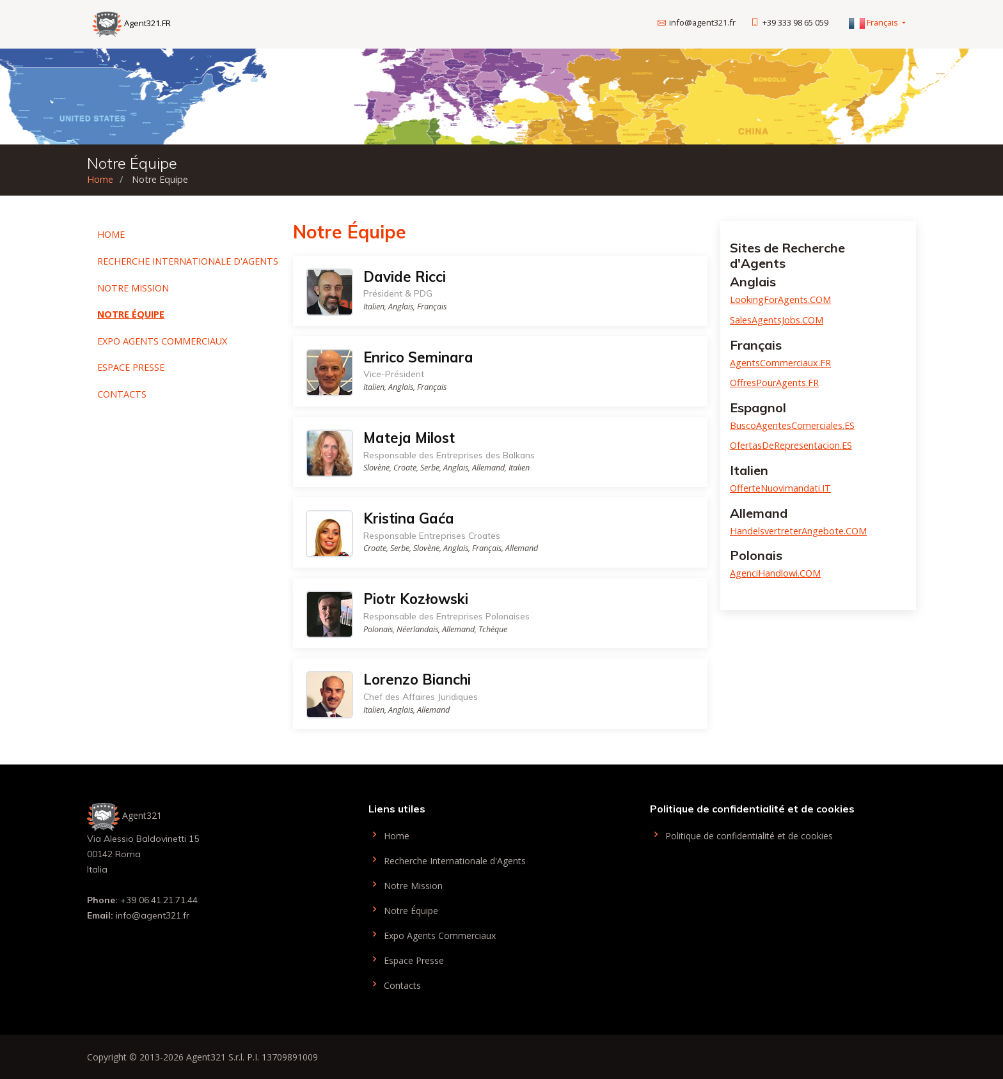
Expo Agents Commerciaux (162, 341)
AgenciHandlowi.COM (775, 573)
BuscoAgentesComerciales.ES (792, 425)
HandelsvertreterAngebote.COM (798, 531)
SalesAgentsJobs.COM (776, 320)
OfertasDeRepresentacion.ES (791, 445)
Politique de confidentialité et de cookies (741, 834)
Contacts (121, 394)
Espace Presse (130, 367)
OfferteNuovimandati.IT (780, 488)
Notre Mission (133, 288)
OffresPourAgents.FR (774, 382)
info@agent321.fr (702, 22)
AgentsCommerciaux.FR (780, 363)
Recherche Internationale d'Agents (187, 261)
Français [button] (874, 22)
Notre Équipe (130, 314)
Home (100, 179)
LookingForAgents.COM (780, 299)
